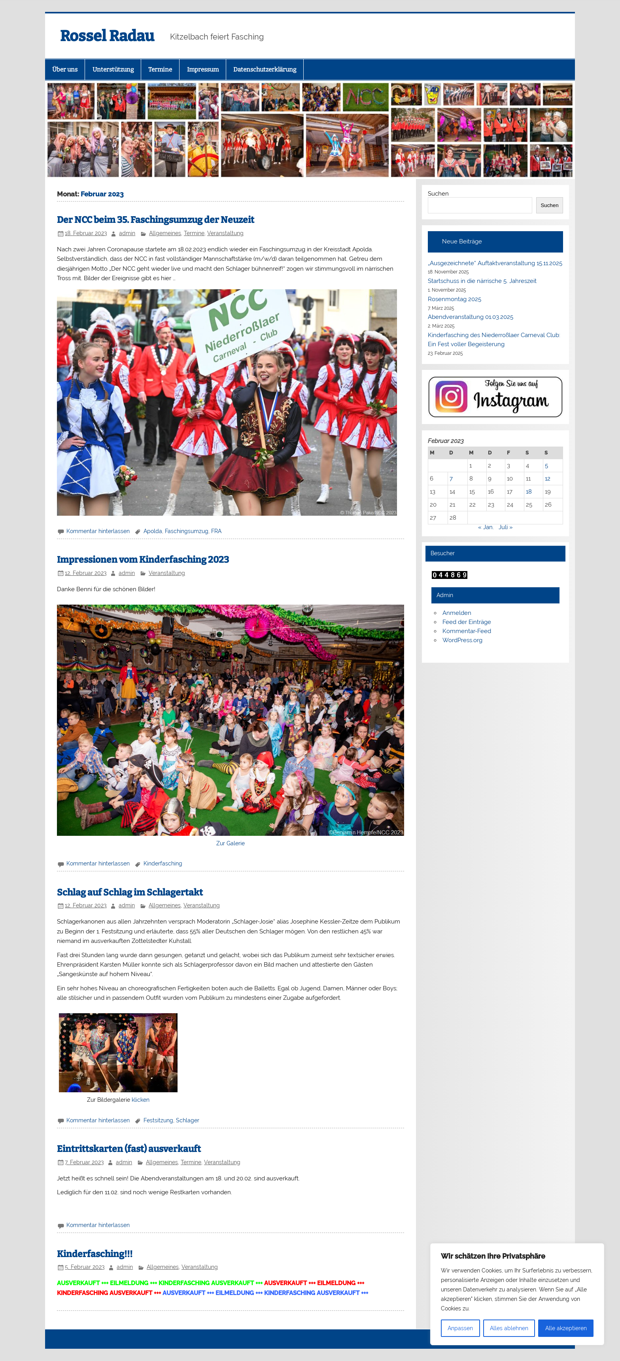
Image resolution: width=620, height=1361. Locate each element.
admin (127, 233)
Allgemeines (165, 233)
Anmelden (456, 612)
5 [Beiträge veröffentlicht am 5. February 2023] (546, 465)
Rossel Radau (107, 36)
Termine (160, 69)
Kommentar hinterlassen (98, 531)
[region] (517, 1294)
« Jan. (486, 527)
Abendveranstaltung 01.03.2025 (470, 316)
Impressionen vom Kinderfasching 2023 (143, 559)
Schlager (187, 1120)
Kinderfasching (163, 863)
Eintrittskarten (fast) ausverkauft (129, 1149)
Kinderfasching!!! (94, 1254)
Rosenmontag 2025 (454, 299)
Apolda (153, 531)
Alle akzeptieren (566, 1328)
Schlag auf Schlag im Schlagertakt (130, 892)
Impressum (203, 69)
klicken (140, 1100)
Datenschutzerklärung (264, 69)
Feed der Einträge (466, 622)
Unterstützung (113, 69)
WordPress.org (462, 640)
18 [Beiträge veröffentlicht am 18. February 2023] (529, 491)
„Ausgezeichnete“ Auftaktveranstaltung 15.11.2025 (495, 263)
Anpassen (460, 1328)
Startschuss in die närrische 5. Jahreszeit (482, 281)
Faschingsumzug (186, 531)
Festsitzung (158, 1120)
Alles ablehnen (509, 1328)
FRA (216, 531)
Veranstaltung (225, 233)
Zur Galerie (230, 843)
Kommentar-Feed (466, 631)
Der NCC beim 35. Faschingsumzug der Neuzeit (155, 220)
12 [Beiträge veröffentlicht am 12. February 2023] (547, 478)
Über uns (65, 69)
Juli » (506, 527)
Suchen (438, 193)
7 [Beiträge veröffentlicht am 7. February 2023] (451, 478)
